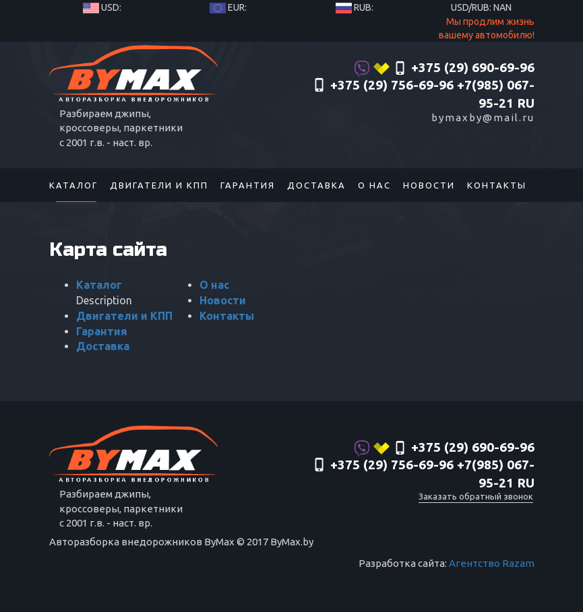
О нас (374, 185)
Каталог (73, 185)
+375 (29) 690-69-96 (444, 68)
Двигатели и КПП (159, 185)
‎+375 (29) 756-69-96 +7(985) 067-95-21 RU (423, 94)
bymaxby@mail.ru (482, 117)
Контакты (496, 185)
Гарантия (247, 185)
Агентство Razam (491, 563)
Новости (429, 185)
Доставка (316, 185)
